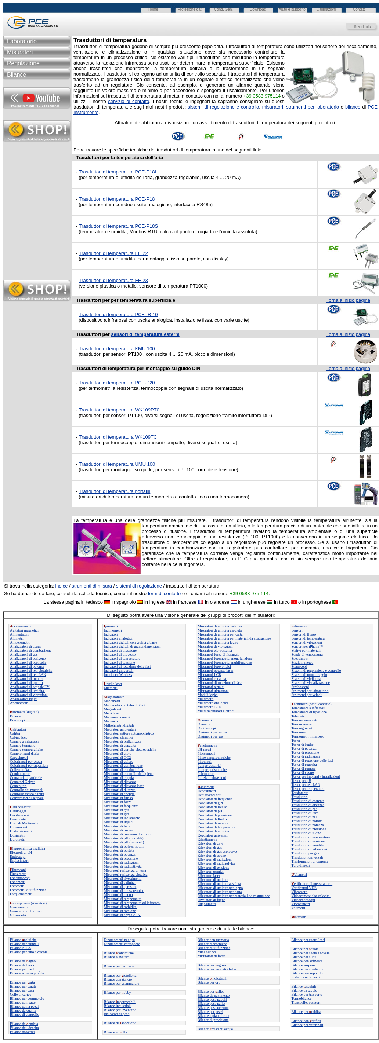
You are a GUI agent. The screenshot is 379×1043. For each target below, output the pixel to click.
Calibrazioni (326, 9)
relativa (236, 626)
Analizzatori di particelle (28, 662)
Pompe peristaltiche (212, 770)
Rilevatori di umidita (213, 880)
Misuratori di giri (116, 814)
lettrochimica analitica (27, 848)
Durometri (17, 839)
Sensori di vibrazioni (307, 642)
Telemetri (299, 716)
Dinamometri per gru (119, 940)
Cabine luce (18, 737)
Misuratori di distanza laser (124, 786)
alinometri (300, 626)
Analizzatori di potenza (27, 667)
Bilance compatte (23, 1002)
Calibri (15, 733)
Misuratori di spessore (120, 887)
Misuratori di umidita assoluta (220, 630)
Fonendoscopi (20, 878)
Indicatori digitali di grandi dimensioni (132, 646)
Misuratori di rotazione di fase (220, 683)
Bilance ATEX (20, 948)
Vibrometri (300, 892)
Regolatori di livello (212, 807)
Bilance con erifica (306, 1021)
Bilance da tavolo (304, 990)
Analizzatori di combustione (30, 650)
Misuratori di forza (118, 802)
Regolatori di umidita (214, 831)
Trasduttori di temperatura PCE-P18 (117, 199)
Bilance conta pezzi (24, 1006)
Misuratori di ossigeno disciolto (127, 834)
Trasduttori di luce (305, 813)
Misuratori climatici (118, 737)
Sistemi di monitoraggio (309, 675)
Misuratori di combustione (123, 766)
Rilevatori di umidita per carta (220, 892)
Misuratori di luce (117, 826)
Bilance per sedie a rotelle (311, 953)
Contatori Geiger (22, 782)
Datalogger (18, 811)
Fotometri (17, 886)
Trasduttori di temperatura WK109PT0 (119, 410)
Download (258, 9)
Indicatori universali (119, 671)
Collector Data (21, 770)
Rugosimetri (207, 904)
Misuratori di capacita (120, 745)
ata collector (20, 807)
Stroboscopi (300, 687)
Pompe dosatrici (209, 766)
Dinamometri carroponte (122, 944)
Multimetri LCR (209, 707)
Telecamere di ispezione (309, 712)
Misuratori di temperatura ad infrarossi (132, 903)
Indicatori (111, 634)
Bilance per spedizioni (308, 969)
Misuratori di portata (119, 850)
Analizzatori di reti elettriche (31, 671)
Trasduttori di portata (307, 821)
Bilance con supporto (307, 973)
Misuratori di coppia (119, 778)
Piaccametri (206, 753)
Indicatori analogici (118, 638)
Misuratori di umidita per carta (220, 634)
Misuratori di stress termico (124, 891)
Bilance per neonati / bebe (217, 969)
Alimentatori (19, 634)
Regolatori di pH (210, 811)
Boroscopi (17, 720)
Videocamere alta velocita (311, 896)
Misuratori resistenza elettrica (126, 874)
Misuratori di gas (116, 810)
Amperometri (20, 642)
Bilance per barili (22, 969)
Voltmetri (299, 908)
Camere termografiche (26, 749)
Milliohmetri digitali (119, 725)
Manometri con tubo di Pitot (124, 705)
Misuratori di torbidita (120, 907)
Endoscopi (17, 856)
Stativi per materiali (306, 650)
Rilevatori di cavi (210, 843)
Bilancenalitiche (23, 940)
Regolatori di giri (210, 803)
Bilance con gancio (118, 979)
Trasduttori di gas (304, 809)
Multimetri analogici (213, 703)
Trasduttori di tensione (308, 841)
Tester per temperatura (308, 789)
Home (153, 9)
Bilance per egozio (212, 965)
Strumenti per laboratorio (310, 691)
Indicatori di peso (117, 1014)
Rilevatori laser (209, 876)
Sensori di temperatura (308, 638)
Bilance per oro (209, 982)
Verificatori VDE (304, 888)
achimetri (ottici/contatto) (312, 704)
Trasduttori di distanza (308, 805)
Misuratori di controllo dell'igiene (129, 774)
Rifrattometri (207, 839)
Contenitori (18, 786)
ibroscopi (18, 870)
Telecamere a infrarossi (309, 708)
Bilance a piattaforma (213, 1016)
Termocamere (302, 724)
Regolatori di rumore (213, 823)
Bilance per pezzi (210, 1012)
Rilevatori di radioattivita (216, 863)
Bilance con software (307, 961)
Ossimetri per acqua (212, 732)
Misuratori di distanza (120, 782)
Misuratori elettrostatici (215, 650)
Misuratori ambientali (120, 729)
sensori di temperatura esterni (145, 334)
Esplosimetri (19, 861)
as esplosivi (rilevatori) (28, 903)
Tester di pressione (305, 752)
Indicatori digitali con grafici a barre (130, 642)
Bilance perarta (22, 982)
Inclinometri (113, 630)
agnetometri (114, 697)
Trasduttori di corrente (308, 801)
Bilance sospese (303, 965)
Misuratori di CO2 (117, 757)
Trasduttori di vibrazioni (309, 849)
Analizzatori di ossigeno (28, 658)
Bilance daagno (23, 961)
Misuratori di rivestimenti (123, 879)
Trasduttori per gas (305, 853)
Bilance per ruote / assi (308, 940)
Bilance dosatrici (22, 1032)
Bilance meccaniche (212, 944)
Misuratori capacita (212, 679)
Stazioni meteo (303, 662)
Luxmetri (111, 688)
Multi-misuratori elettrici (216, 711)
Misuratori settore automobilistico (129, 733)
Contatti (359, 9)
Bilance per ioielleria (120, 975)
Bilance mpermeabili (120, 1002)
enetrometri (207, 745)
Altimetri (17, 638)
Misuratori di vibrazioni (215, 646)
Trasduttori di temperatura (311, 837)
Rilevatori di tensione (213, 867)
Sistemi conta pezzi (306, 977)
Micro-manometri (117, 717)
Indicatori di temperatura (122, 658)
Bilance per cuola (305, 949)
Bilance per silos (304, 957)
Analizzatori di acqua (25, 646)
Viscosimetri (301, 904)
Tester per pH (301, 781)
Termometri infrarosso (308, 736)
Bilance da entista (24, 1024)
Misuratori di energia (119, 794)
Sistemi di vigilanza (306, 679)
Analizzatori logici (23, 699)
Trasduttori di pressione (309, 829)
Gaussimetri (19, 907)
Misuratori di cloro (118, 753)
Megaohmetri (114, 709)
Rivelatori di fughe (211, 900)
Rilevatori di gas (210, 847)
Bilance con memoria (213, 940)
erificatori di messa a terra (312, 884)
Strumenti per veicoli (307, 695)
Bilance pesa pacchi (212, 1000)
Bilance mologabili (212, 978)
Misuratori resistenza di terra (125, 870)
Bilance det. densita (24, 1028)
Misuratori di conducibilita (124, 770)
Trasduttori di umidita (308, 845)
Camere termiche (22, 745)
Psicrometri (206, 774)
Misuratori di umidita (213, 626)
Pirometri (205, 762)
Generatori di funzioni (26, 911)
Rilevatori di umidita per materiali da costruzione (234, 896)
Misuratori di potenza (120, 854)
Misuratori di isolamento (122, 818)
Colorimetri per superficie (29, 766)
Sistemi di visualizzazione (311, 683)
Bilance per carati (23, 986)
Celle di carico (20, 994)
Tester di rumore (304, 768)
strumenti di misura (92, 586)
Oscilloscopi (207, 728)
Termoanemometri (305, 720)
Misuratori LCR (209, 675)
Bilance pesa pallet (211, 1004)
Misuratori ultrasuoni (213, 691)
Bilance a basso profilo (27, 973)
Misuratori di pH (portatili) (124, 838)
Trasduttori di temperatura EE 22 (113, 253)
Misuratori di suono (118, 895)
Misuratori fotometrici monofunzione (225, 658)
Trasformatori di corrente (310, 861)
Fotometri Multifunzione (28, 890)
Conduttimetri (20, 774)
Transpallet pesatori (306, 1002)
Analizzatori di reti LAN (28, 675)
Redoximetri (207, 791)
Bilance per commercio (27, 998)
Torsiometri (300, 793)
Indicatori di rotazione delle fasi (127, 667)
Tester (296, 740)
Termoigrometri (303, 728)
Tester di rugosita (305, 764)
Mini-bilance (207, 952)
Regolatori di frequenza (215, 799)
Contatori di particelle (26, 778)
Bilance (15, 716)
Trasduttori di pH (304, 817)
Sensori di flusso (304, 634)
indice (61, 586)
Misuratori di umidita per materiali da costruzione (234, 638)
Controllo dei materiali (26, 790)
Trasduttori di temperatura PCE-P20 (117, 382)
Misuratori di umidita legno (218, 642)
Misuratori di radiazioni (121, 862)
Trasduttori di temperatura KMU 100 (117, 348)
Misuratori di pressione (121, 858)
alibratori (18, 729)
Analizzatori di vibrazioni (29, 695)
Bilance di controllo (24, 1015)
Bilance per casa (22, 990)
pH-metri (204, 749)
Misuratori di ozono (118, 830)
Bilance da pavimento (214, 995)
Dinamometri (19, 827)
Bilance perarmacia (119, 966)
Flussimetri (18, 874)
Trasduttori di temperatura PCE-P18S (118, 226)
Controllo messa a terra (27, 794)
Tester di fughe (303, 744)
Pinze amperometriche (214, 757)
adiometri (206, 787)
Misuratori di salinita (120, 883)
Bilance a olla (115, 1032)
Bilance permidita (306, 1012)
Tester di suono (303, 773)
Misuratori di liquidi (119, 822)
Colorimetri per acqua (26, 762)
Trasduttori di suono (306, 833)
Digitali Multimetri (24, 823)
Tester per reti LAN (306, 785)
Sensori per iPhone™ (307, 646)
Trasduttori (300, 797)
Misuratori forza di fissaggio (218, 654)
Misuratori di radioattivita (123, 866)
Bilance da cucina (23, 1011)
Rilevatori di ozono (212, 855)
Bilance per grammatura (122, 983)
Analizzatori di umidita (27, 691)
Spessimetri (300, 658)
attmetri (299, 917)
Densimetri (18, 819)
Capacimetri (19, 757)
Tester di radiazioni (306, 756)
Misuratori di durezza (120, 790)
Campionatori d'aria (24, 753)
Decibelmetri (19, 815)
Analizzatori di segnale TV (30, 687)
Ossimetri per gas (210, 736)
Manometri (112, 701)
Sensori (297, 630)
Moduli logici (208, 695)
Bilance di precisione (213, 1020)
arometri (17, 712)
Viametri (299, 874)
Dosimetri (17, 835)
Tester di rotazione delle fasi (312, 760)
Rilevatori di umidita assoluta (219, 884)
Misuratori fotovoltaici (214, 667)
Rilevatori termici (211, 872)
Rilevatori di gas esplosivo (217, 851)
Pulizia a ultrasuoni (212, 778)
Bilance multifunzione (214, 948)
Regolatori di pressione (215, 815)
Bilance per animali (24, 944)
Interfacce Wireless (118, 675)
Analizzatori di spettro (26, 683)
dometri (205, 720)
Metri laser (112, 713)
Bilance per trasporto (307, 994)
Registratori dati (209, 795)
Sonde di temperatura (307, 654)
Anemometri (19, 703)
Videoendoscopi (303, 900)
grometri (111, 626)
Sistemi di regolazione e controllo (316, 671)
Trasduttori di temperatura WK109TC (118, 437)
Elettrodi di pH (21, 852)
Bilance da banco (22, 965)
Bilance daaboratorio (120, 1023)
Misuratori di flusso (118, 798)
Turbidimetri (301, 865)
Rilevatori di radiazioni (215, 859)
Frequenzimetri (21, 894)
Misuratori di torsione (120, 911)
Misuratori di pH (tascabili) (124, 842)
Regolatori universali (213, 835)
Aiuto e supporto (292, 9)
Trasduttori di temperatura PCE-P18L (118, 172)
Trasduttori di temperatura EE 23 (113, 280)
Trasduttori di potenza (308, 825)
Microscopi (112, 721)
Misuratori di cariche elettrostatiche (130, 749)
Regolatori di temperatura (216, 827)
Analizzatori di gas (24, 654)
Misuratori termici (211, 687)
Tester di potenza (304, 748)
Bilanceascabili (304, 986)
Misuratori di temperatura (123, 899)
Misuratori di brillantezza (122, 741)
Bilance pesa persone (213, 1008)
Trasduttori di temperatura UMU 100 (117, 464)
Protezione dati (190, 9)
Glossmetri (18, 915)
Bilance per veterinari (308, 1025)
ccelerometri (20, 626)
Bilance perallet (211, 991)
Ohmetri (204, 724)
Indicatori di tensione (119, 662)
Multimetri (205, 699)
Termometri (300, 732)
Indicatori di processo (120, 654)
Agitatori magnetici (24, 630)
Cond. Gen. (223, 9)
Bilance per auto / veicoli (28, 952)
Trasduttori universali (307, 857)
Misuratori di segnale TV (122, 915)
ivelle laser (113, 684)
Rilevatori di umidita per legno (220, 888)
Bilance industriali (117, 1006)
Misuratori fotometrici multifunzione (225, 662)
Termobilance (302, 998)
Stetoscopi (299, 667)
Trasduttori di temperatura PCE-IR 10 (118, 314)
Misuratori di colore (118, 762)
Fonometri (17, 882)
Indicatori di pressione (120, 650)
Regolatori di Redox (212, 819)
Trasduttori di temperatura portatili (115, 491)
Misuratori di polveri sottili (124, 846)
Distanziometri (21, 831)
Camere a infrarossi (24, 741)
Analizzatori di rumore (26, 679)
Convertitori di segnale (27, 798)
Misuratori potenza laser (215, 671)
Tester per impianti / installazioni (316, 777)
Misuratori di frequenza (121, 806)
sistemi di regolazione (139, 586)
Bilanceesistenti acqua (215, 1029)
